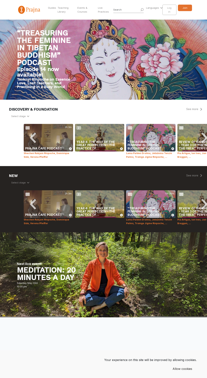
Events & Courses (82, 9)
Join (185, 7)
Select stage (18, 116)
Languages (153, 7)
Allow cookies (182, 369)
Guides (52, 7)
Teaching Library (63, 9)
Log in (169, 9)
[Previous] (33, 138)
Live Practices (103, 9)
